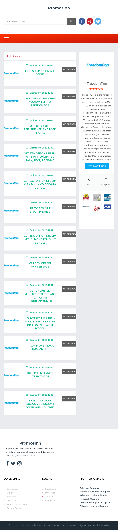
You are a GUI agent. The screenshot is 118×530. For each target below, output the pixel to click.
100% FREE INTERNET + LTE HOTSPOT (40, 375)
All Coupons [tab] (14, 56)
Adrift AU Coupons (89, 488)
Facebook (50, 489)
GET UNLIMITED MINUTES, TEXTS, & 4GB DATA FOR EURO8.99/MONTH (40, 296)
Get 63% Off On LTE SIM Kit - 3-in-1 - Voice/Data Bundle (40, 184)
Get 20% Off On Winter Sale (40, 265)
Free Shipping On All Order (40, 73)
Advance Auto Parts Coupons (95, 491)
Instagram (50, 500)
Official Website (97, 166)
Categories (12, 489)
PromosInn (24, 525)
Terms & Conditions (17, 504)
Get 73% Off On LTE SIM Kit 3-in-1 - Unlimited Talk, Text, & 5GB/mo (40, 157)
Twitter (49, 496)
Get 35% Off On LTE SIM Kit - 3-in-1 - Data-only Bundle (40, 239)
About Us (11, 500)
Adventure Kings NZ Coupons (95, 502)
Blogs (10, 492)
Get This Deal (69, 69)
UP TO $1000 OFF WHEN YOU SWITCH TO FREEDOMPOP (40, 102)
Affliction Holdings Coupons (94, 506)
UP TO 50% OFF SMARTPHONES (40, 210)
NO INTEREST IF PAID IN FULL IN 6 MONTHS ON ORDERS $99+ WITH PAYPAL (40, 323)
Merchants (12, 496)
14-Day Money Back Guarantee (40, 347)
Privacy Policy (14, 508)
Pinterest (50, 492)
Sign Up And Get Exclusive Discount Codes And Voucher (40, 404)
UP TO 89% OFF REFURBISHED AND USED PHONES (40, 129)
